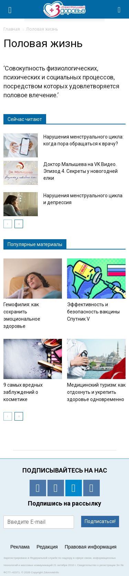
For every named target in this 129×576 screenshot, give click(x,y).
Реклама (20, 547)
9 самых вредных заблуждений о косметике (23, 392)
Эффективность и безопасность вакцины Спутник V (93, 312)
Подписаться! (100, 521)
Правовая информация (91, 547)
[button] (119, 9)
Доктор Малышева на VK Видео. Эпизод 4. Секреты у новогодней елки (80, 171)
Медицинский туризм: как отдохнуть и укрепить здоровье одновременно (96, 392)
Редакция (47, 547)
